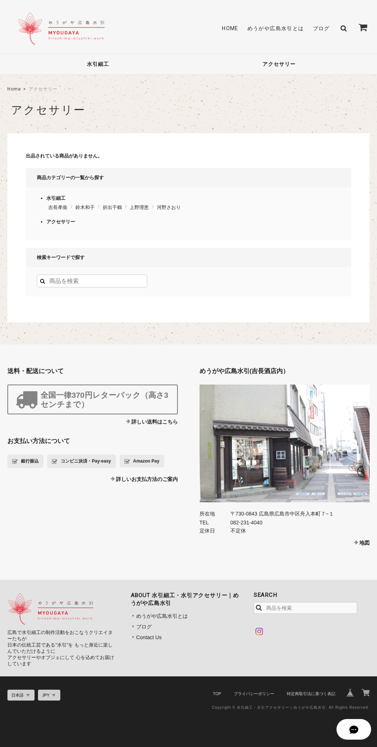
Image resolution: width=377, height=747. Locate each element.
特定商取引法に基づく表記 (311, 693)
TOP (217, 693)
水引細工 (98, 64)
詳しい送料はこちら (154, 422)
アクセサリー (279, 64)
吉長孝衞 (57, 207)
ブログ (321, 28)
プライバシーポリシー (254, 693)
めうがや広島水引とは (275, 28)
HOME (230, 28)
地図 (364, 543)
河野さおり (169, 207)
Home (14, 89)
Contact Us (149, 637)
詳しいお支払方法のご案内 (147, 479)
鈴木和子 (85, 207)
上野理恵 (139, 207)
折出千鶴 (112, 207)
